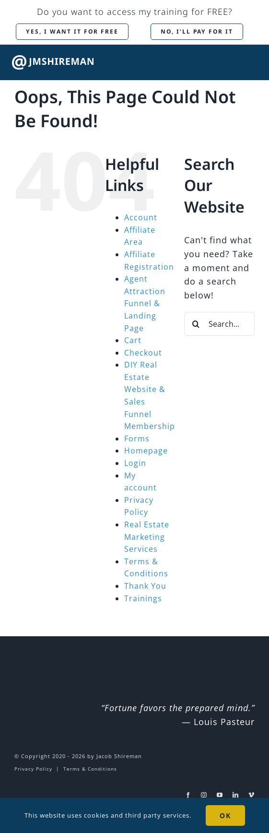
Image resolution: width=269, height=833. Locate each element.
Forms (137, 438)
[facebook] (188, 795)
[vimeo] (251, 795)
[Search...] (219, 324)
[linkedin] (236, 795)
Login (135, 463)
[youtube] (220, 795)
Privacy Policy (33, 768)
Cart (132, 340)
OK (225, 815)
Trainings (143, 598)
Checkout (143, 352)
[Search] (196, 324)
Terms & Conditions (90, 768)
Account (140, 217)
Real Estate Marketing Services (146, 536)
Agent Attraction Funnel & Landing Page (144, 303)
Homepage (146, 450)
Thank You (145, 586)
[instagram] (204, 795)
